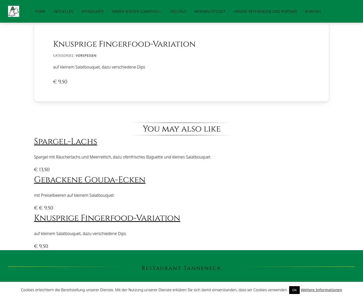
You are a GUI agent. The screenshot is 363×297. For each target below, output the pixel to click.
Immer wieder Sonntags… (137, 11)
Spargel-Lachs (65, 141)
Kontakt (313, 11)
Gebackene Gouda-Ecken (89, 179)
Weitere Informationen (321, 289)
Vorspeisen (86, 55)
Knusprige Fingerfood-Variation (107, 218)
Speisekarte (92, 11)
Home (40, 11)
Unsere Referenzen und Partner (265, 11)
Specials (178, 11)
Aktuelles (63, 11)
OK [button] (294, 290)
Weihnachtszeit (209, 11)
